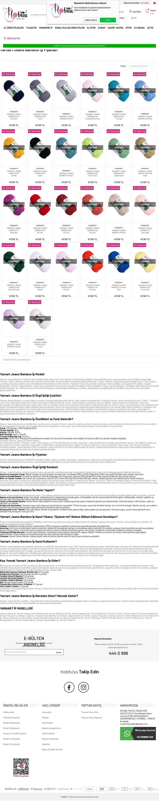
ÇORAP (101, 27)
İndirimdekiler (48, 733)
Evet (108, 20)
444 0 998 (118, 653)
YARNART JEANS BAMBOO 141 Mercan (93, 287)
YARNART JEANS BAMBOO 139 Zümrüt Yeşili (14, 287)
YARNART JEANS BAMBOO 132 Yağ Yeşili (145, 173)
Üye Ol (133, 18)
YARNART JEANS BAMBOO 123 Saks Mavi (118, 287)
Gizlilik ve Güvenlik (11, 739)
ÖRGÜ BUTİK (13, 38)
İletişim (45, 717)
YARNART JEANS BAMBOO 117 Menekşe (14, 230)
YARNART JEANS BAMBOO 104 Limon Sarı (145, 287)
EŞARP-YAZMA (115, 27)
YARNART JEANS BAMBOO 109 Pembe (66, 287)
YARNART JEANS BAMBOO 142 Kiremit (93, 230)
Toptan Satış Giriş (89, 712)
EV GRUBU (139, 27)
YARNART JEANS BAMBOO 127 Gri (66, 117)
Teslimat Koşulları (11, 717)
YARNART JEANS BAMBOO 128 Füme (40, 116)
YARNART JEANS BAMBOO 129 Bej (119, 231)
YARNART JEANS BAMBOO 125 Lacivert (14, 116)
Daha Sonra (91, 20)
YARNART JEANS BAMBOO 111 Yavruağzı (145, 230)
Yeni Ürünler (47, 723)
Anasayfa (46, 712)
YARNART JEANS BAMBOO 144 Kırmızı (40, 230)
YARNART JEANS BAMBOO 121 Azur (66, 174)
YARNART (14, 111)
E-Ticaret (71, 797)
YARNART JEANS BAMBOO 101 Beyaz (40, 287)
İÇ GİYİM (91, 27)
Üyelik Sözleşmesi (11, 723)
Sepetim (46, 744)
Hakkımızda (8, 712)
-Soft (63, 797)
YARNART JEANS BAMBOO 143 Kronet (66, 230)
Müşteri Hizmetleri (50, 739)
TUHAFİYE (31, 27)
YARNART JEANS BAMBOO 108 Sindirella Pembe (92, 116)
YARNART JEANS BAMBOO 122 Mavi (145, 117)
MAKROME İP (46, 27)
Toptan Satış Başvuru (91, 717)
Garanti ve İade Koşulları (14, 733)
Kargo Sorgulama (11, 744)
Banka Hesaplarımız (51, 728)
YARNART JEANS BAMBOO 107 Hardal (14, 173)
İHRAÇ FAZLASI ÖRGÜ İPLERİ (70, 27)
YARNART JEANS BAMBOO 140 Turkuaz (119, 116)
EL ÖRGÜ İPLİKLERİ (14, 27)
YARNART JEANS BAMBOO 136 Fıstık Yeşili (93, 173)
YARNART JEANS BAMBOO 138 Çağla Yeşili (119, 173)
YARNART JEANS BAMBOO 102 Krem (40, 344)
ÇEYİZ (150, 27)
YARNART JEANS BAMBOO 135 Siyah (40, 173)
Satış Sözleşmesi (11, 728)
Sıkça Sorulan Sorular (52, 749)
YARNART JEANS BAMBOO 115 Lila (14, 345)
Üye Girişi (136, 11)
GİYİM (129, 27)
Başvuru (120, 11)
